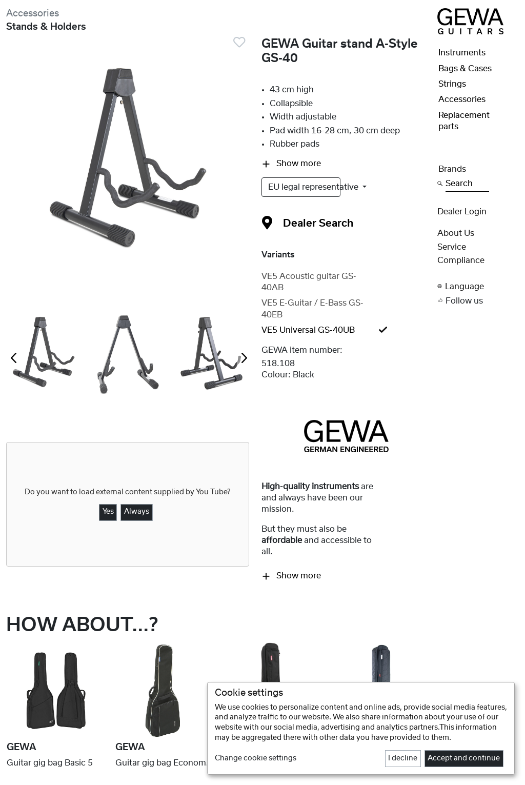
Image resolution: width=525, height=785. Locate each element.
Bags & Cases (465, 69)
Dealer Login (462, 212)
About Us (455, 233)
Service (451, 247)
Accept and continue (464, 758)
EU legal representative (304, 187)
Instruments (462, 53)
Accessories (32, 13)
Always (136, 511)
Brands (452, 169)
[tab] (346, 282)
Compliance (460, 260)
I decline (402, 758)
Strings (452, 84)
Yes (108, 511)
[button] (478, 286)
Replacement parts (464, 121)
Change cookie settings (255, 758)
